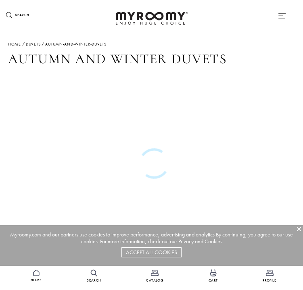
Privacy (186, 241)
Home (14, 44)
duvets (33, 44)
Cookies (213, 241)
